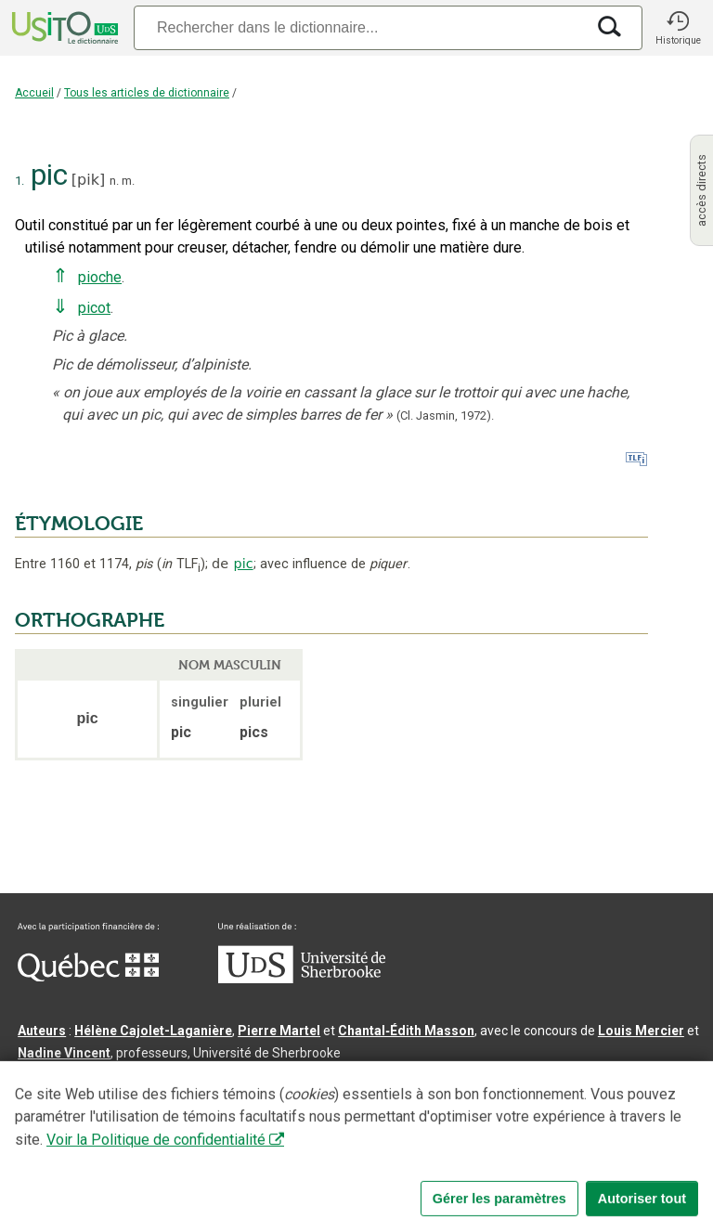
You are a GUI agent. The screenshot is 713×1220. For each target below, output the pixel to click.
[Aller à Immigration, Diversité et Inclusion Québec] (88, 976)
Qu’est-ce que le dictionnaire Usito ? (129, 1149)
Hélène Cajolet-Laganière (153, 1030)
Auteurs (42, 1030)
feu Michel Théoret (528, 1097)
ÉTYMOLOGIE (79, 524)
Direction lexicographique (98, 1075)
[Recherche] (359, 27)
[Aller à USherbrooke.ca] (301, 978)
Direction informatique (359, 1075)
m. (128, 181)
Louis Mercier (641, 1030)
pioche (100, 277)
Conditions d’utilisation (430, 1149)
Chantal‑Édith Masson (406, 1030)
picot (94, 308)
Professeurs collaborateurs (104, 1097)
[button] (678, 28)
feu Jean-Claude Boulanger (283, 1097)
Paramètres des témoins (589, 1149)
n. (114, 181)
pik (88, 179)
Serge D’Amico (233, 1075)
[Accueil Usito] (63, 28)
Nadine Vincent (64, 1052)
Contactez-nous (299, 1149)
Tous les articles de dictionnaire (146, 92)
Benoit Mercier (484, 1075)
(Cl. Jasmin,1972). (445, 415)
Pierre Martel (279, 1030)
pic (243, 563)
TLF (181, 564)
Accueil (34, 92)
